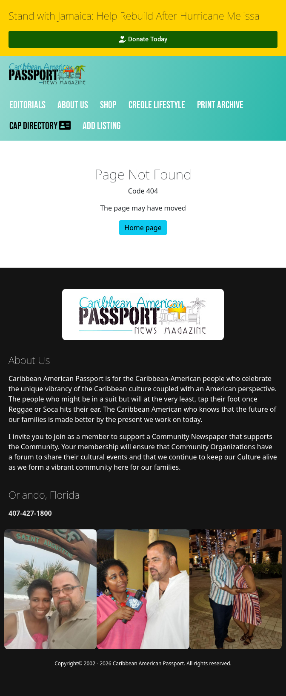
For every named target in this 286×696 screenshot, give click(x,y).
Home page (142, 227)
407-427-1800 (30, 513)
